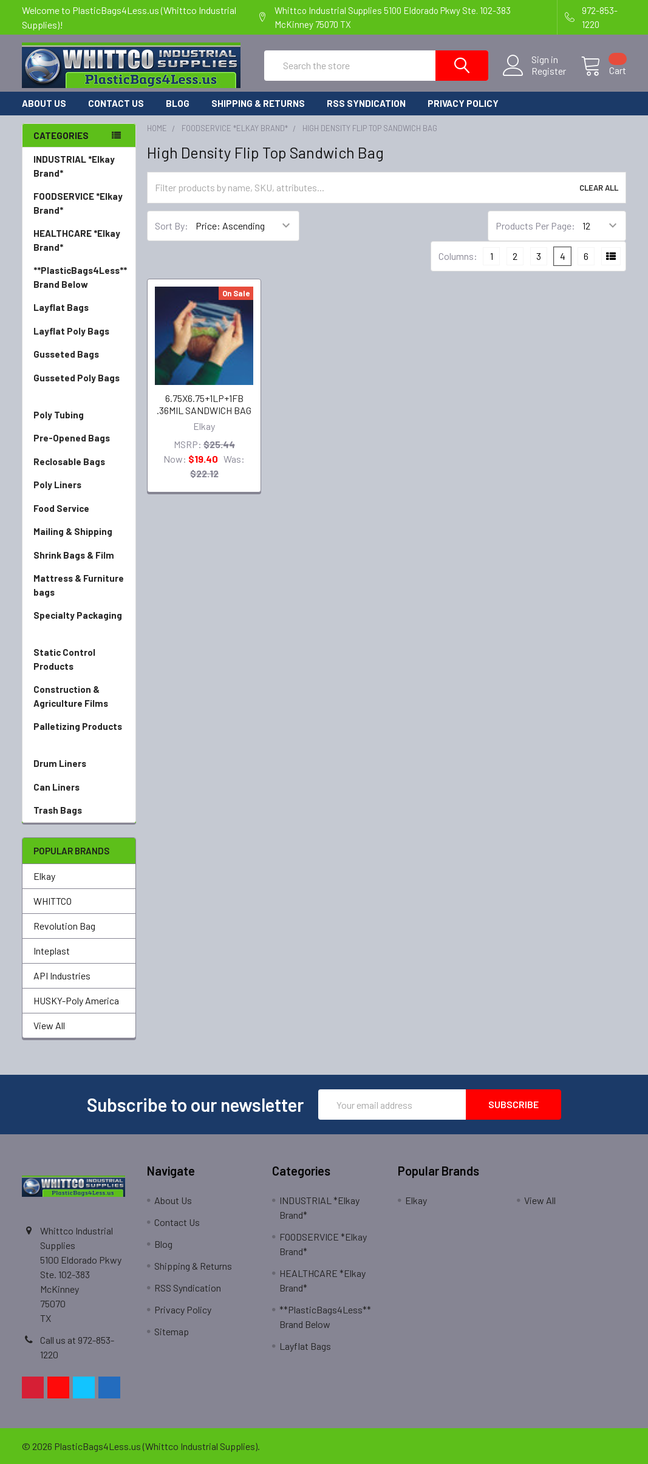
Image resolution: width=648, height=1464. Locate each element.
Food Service (78, 509)
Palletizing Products (78, 734)
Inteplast (51, 950)
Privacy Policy (463, 103)
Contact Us (116, 103)
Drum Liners (78, 764)
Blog (177, 103)
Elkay (44, 876)
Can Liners (78, 787)
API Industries (61, 975)
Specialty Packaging (78, 623)
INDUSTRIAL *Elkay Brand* (78, 167)
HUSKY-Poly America (76, 1000)
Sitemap (171, 1331)
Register (548, 71)
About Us (44, 103)
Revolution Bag (64, 925)
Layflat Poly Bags (78, 331)
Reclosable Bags (78, 462)
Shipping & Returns (258, 103)
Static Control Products (78, 660)
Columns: (457, 256)
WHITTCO (52, 901)
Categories (61, 135)
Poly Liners (78, 485)
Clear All (598, 187)
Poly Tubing (78, 415)
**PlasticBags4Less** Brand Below (80, 277)
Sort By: (171, 225)
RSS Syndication (366, 103)
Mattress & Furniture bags (78, 586)
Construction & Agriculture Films (78, 697)
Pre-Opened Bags (78, 438)
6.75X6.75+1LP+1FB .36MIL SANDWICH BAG (204, 404)
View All (49, 1025)
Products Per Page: (535, 225)
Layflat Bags (78, 308)
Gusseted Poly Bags (78, 385)
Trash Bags (78, 810)
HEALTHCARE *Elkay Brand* (78, 241)
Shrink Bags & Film (78, 555)
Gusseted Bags (78, 354)
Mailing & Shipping (78, 532)
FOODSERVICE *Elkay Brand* (78, 204)
